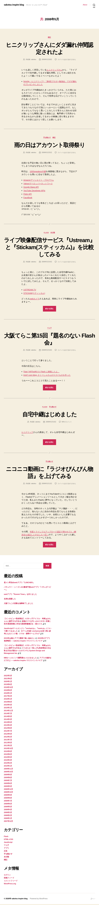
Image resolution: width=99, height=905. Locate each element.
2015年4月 (8, 706)
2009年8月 (8, 778)
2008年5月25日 (47, 153)
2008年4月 (8, 810)
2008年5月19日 (47, 350)
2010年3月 (8, 761)
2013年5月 (8, 723)
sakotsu (33, 59)
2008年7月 (8, 802)
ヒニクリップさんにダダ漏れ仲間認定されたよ (49, 48)
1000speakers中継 (38, 172)
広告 (5, 852)
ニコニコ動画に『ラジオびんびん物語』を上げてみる (49, 473)
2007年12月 (8, 822)
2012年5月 (8, 735)
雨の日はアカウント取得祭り (49, 145)
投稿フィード (9, 879)
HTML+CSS (8, 840)
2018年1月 (8, 694)
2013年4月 (8, 726)
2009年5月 (8, 787)
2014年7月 (8, 714)
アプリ (6, 849)
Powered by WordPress (39, 899)
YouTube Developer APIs (34, 191)
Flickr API (27, 194)
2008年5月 (8, 807)
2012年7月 (8, 732)
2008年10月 (8, 793)
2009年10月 (8, 773)
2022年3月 (8, 676)
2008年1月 (8, 819)
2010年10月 (8, 749)
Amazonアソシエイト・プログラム (39, 180)
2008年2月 (8, 816)
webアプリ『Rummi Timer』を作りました (20, 595)
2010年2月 (8, 764)
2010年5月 (8, 758)
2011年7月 (8, 741)
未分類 (53, 233)
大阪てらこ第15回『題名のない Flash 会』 (49, 339)
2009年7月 (8, 781)
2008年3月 (8, 813)
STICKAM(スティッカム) (35, 293)
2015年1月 (8, 709)
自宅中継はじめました (49, 414)
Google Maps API (31, 187)
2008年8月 (8, 799)
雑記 (49, 37)
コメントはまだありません (67, 59)
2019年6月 (8, 685)
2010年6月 (8, 755)
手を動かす (47, 137)
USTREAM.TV (29, 290)
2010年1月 (8, 767)
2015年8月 (8, 703)
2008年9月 (8, 796)
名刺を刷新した (10, 600)
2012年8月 (8, 729)
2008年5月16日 (51, 422)
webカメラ (35, 299)
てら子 (49, 328)
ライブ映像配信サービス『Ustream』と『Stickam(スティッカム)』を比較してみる (49, 247)
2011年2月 (8, 746)
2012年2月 (8, 738)
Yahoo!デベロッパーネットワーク (39, 184)
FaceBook (28, 198)
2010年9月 (8, 752)
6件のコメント (67, 422)
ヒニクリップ (27, 433)
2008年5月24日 (47, 262)
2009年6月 (8, 784)
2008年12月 (8, 790)
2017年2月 (8, 697)
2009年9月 (8, 775)
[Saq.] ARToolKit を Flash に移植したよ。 (42, 372)
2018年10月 (8, 688)
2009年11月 (8, 770)
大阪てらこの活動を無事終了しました (18, 604)
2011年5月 (8, 743)
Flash (46, 233)
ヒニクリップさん (55, 70)
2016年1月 (8, 700)
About (85, 5)
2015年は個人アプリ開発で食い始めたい (19, 639)
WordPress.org (10, 884)
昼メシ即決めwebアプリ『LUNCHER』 (19, 583)
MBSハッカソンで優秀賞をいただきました (20, 659)
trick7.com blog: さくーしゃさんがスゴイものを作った (48, 375)
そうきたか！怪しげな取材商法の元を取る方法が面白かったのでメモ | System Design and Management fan (27, 651)
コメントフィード (11, 882)
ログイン (7, 876)
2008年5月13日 (47, 484)
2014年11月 (8, 711)
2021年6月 (8, 679)
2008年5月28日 (47, 59)
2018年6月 (8, 691)
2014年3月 (8, 720)
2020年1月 (8, 682)
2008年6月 (8, 805)
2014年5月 (8, 717)
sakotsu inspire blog (14, 5)
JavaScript (8, 843)
